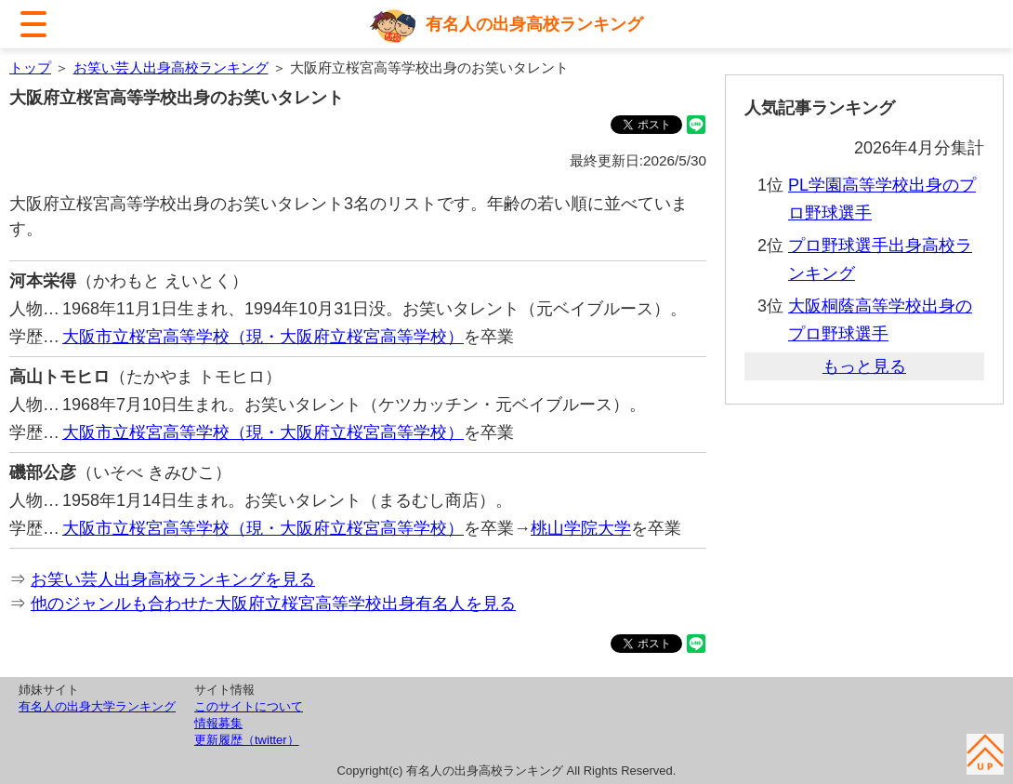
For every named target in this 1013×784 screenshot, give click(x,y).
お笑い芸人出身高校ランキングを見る (173, 579)
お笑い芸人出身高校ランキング (171, 67)
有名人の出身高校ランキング (534, 24)
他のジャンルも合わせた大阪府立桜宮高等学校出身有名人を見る (273, 603)
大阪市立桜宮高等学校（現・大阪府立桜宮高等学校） (263, 336)
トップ (30, 67)
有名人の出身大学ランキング (97, 706)
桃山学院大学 (581, 528)
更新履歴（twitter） (246, 740)
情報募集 (218, 723)
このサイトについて (248, 706)
